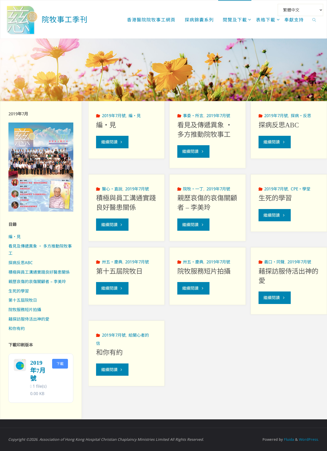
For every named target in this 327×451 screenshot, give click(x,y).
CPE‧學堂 (300, 188)
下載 (60, 363)
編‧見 (135, 115)
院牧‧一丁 (193, 188)
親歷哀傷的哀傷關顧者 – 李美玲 (37, 281)
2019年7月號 (114, 115)
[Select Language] (300, 10)
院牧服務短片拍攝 (203, 271)
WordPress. (309, 439)
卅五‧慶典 (112, 261)
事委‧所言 (193, 115)
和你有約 (109, 352)
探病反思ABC (279, 125)
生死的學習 (275, 198)
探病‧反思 (301, 115)
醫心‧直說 (112, 188)
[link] (314, 19)
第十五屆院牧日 (119, 271)
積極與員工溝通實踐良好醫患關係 (39, 272)
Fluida (288, 439)
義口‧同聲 (274, 261)
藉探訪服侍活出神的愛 (28, 319)
